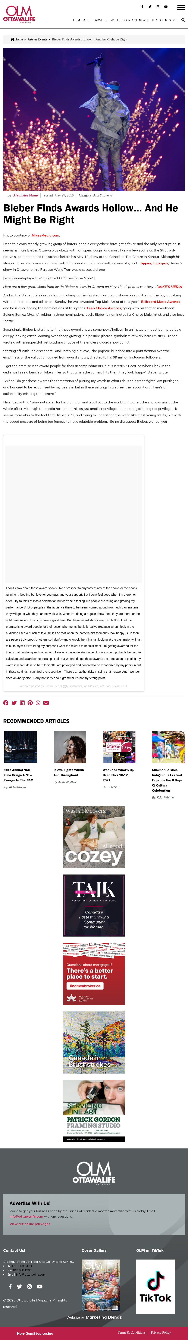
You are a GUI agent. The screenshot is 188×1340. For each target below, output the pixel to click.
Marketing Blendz (104, 1317)
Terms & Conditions (131, 1332)
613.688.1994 (22, 1271)
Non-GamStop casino (35, 1333)
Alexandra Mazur (25, 195)
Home (77, 20)
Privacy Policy (161, 1332)
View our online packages (30, 1224)
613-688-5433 (22, 1266)
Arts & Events (37, 39)
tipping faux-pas (154, 263)
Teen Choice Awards (103, 308)
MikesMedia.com (45, 235)
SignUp (174, 20)
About (88, 20)
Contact (130, 20)
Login (163, 20)
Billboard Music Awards (160, 302)
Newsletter (148, 20)
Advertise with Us (108, 20)
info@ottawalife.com (26, 1217)
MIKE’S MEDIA (170, 287)
